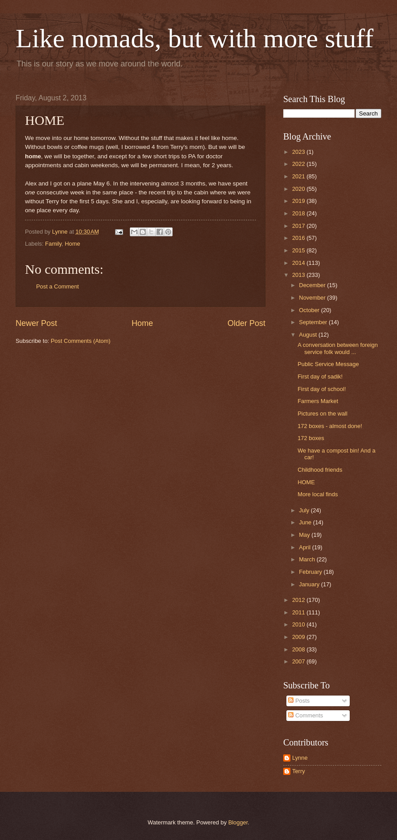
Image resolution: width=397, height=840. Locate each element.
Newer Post (36, 323)
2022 (299, 164)
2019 (299, 201)
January (310, 584)
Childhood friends (320, 469)
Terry (298, 771)
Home (72, 243)
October (310, 310)
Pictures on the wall (322, 413)
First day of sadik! (320, 376)
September (314, 322)
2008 (299, 649)
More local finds (318, 494)
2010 (299, 624)
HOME (306, 482)
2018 (299, 213)
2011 (299, 612)
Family (53, 243)
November (313, 297)
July (304, 510)
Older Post (246, 323)
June (306, 522)
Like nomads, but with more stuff (194, 38)
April (305, 547)
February (311, 571)
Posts (299, 700)
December (313, 285)
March (307, 559)
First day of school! (322, 389)
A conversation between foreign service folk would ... (338, 348)
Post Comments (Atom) (81, 341)
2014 (299, 262)
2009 (299, 637)
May (305, 534)
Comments (305, 715)
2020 (299, 188)
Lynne (300, 757)
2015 (299, 250)
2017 (299, 225)
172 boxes (311, 438)
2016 (299, 238)
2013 (299, 275)
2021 (299, 176)
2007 (299, 661)
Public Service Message (328, 364)
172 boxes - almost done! (330, 426)
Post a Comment (57, 286)
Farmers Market (318, 401)
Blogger (238, 822)
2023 (299, 151)
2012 (299, 600)
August (308, 334)
